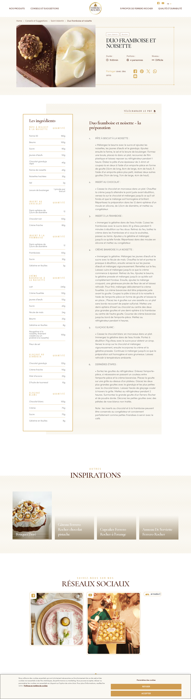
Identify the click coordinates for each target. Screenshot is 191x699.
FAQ (53, 650)
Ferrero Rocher (14, 650)
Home (19, 20)
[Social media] (159, 3)
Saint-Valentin (57, 20)
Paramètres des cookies (146, 681)
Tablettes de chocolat (17, 659)
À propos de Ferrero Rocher (136, 8)
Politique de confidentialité (108, 655)
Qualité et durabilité (170, 8)
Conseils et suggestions (44, 8)
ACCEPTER (146, 694)
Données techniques (105, 650)
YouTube (146, 655)
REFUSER (146, 687)
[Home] (95, 8)
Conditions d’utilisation (106, 664)
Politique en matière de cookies (110, 659)
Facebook (147, 650)
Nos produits (17, 8)
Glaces (10, 655)
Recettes (125, 34)
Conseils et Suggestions (36, 20)
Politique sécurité (103, 669)
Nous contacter (58, 655)
